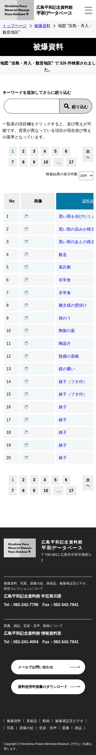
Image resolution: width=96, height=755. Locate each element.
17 (71, 162)
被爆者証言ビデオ (69, 721)
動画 (46, 721)
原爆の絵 (26, 728)
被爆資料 (42, 26)
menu (88, 13)
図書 (65, 728)
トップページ (15, 26)
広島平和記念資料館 (59, 11)
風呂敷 (65, 267)
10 (46, 162)
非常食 (65, 280)
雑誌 (78, 728)
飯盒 (63, 254)
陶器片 (65, 343)
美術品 (31, 721)
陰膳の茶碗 (69, 356)
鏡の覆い (67, 369)
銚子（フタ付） (73, 382)
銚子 (63, 407)
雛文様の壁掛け (73, 305)
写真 (10, 728)
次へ (88, 154)
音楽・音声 (48, 728)
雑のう (65, 318)
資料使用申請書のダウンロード (42, 687)
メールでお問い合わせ (35, 667)
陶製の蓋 (67, 331)
